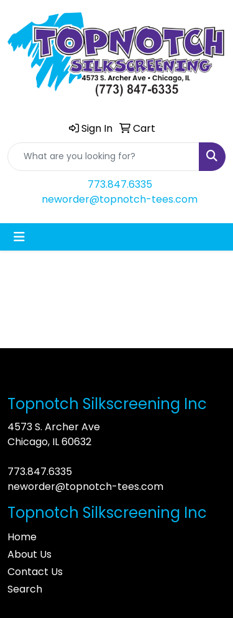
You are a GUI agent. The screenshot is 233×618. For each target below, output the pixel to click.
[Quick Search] (103, 156)
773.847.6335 (120, 184)
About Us (29, 554)
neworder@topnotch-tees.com (120, 199)
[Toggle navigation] (19, 237)
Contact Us (35, 572)
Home (22, 537)
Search (24, 589)
